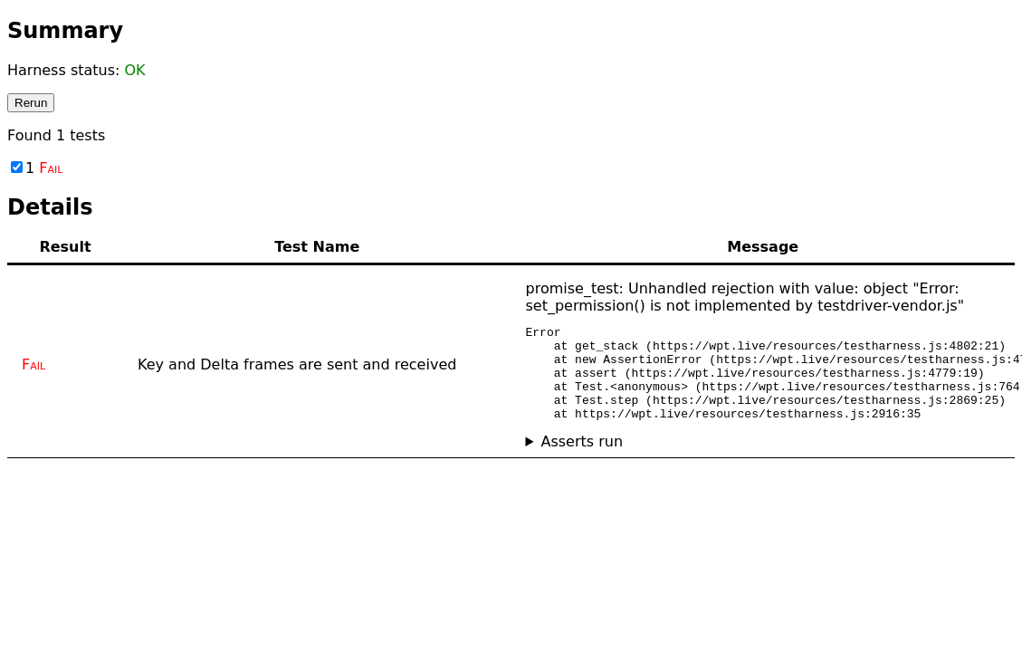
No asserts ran (763, 460)
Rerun (30, 103)
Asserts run (581, 460)
